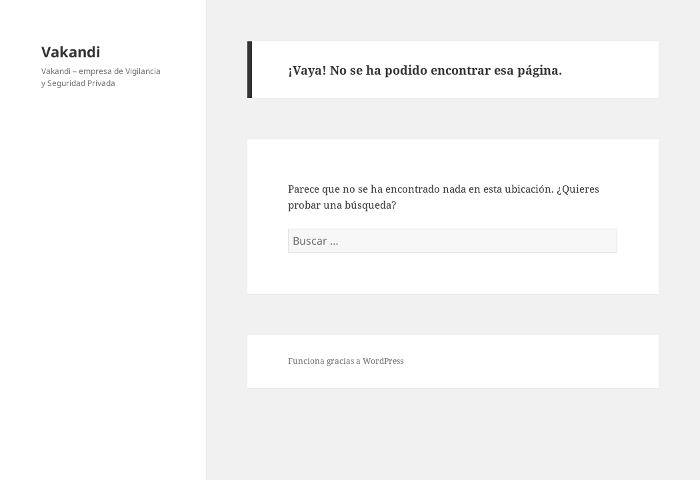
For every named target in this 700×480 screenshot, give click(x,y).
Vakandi (71, 51)
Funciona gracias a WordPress (345, 361)
